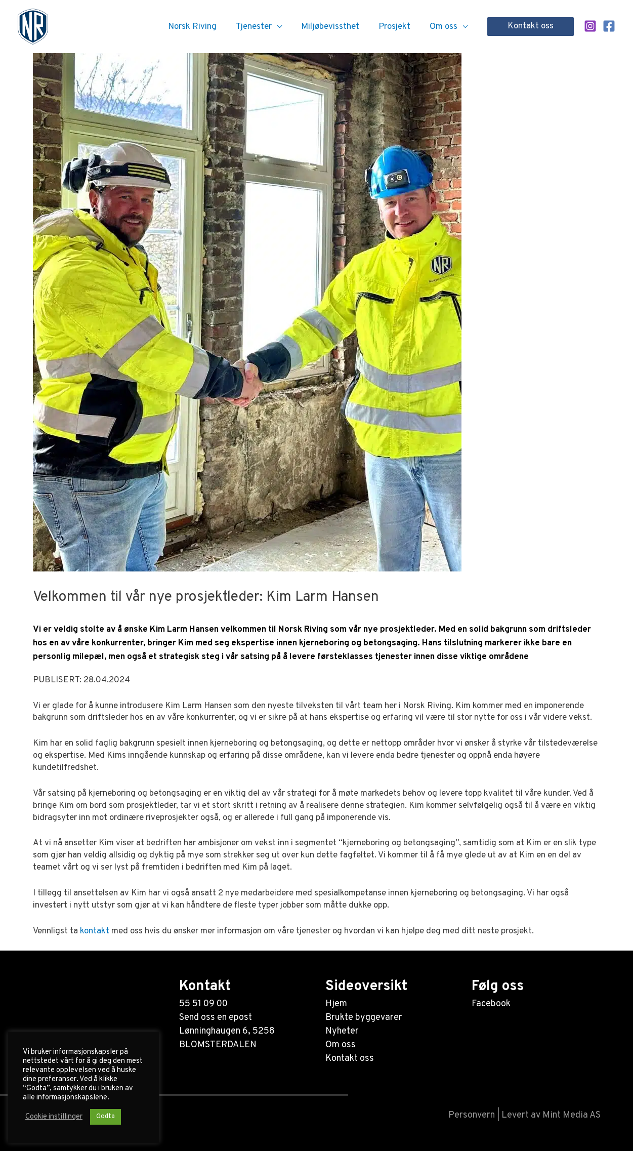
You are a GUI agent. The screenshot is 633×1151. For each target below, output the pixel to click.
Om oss (340, 1045)
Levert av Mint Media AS (551, 1115)
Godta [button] (105, 1117)
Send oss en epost (215, 1017)
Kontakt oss (349, 1058)
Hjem (336, 1004)
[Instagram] (590, 26)
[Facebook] (609, 26)
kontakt (94, 931)
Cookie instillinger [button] (53, 1117)
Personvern (471, 1115)
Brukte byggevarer (363, 1017)
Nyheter (342, 1031)
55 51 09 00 (203, 1004)
